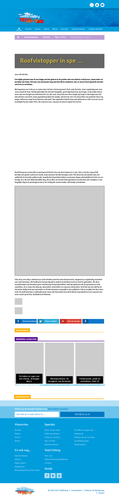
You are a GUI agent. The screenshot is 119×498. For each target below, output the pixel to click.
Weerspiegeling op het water (27, 470)
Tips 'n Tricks (49, 441)
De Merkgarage (98, 490)
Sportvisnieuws (78, 29)
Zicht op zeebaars (52, 433)
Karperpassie (79, 444)
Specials (64, 29)
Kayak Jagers (20, 463)
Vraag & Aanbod (95, 29)
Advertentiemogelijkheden (56, 459)
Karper (38, 29)
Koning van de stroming (84, 437)
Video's (18, 459)
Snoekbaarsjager (81, 441)
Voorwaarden (76, 490)
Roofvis (28, 29)
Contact (47, 463)
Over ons (48, 455)
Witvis (55, 29)
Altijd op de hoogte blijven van (41, 408)
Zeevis (46, 29)
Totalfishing (63, 490)
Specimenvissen (51, 444)
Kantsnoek (78, 433)
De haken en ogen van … (84, 430)
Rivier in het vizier (52, 430)
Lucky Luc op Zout (52, 437)
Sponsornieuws (21, 455)
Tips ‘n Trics (60, 37)
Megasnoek (20, 466)
